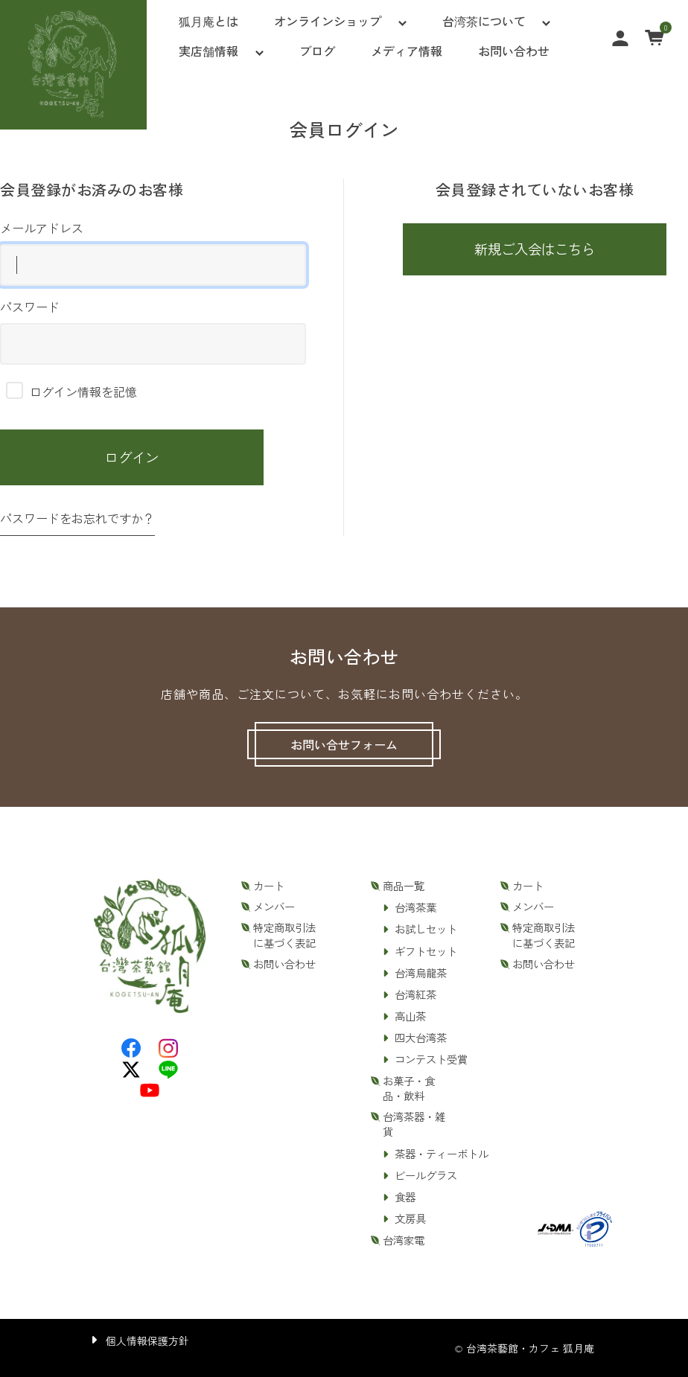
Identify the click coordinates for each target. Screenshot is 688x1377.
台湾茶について (484, 21)
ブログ (317, 51)
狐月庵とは (208, 21)
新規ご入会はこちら (534, 248)
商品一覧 (403, 885)
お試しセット (426, 928)
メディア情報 (406, 51)
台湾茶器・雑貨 (414, 1124)
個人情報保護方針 (147, 1340)
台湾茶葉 (415, 907)
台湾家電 (403, 1240)
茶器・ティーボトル (441, 1153)
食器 (405, 1196)
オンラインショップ (327, 21)
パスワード (153, 331)
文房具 (410, 1218)
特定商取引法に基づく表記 (284, 935)
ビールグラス (426, 1175)
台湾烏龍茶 (421, 972)
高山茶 (410, 1016)
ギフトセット (426, 951)
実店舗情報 (208, 51)
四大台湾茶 (421, 1037)
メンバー (274, 906)
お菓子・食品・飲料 (409, 1088)
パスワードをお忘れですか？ (77, 518)
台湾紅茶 (415, 994)
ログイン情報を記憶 (71, 391)
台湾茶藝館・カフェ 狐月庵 (530, 1348)
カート (268, 885)
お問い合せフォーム (344, 744)
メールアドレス (153, 252)
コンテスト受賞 (431, 1059)
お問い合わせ (514, 51)
